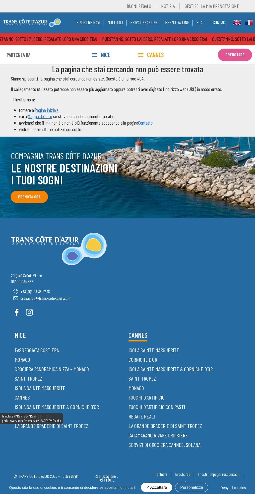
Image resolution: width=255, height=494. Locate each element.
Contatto (145, 123)
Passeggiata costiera (37, 350)
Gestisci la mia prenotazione (212, 6)
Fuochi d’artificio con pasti (156, 407)
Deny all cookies (233, 488)
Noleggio (115, 22)
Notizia (168, 6)
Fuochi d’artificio (33, 416)
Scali (200, 22)
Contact (220, 22)
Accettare (156, 487)
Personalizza (191, 487)
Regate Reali (141, 416)
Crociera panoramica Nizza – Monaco (52, 369)
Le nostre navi (87, 22)
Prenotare (235, 54)
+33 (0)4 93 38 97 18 (31, 291)
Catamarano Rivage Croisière (158, 435)
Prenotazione (177, 22)
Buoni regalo (139, 6)
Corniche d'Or (142, 359)
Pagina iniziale (47, 110)
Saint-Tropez (28, 378)
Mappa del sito (40, 116)
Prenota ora (27, 196)
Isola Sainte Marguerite (40, 388)
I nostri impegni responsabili (219, 474)
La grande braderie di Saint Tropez (51, 425)
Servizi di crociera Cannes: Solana (164, 444)
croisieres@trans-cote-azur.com (41, 298)
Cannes (22, 397)
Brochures (182, 474)
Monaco (22, 359)
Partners (161, 474)
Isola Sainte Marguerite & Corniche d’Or (57, 407)
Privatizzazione (144, 22)
